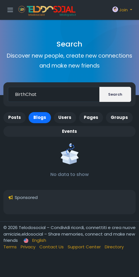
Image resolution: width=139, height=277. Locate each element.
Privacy (29, 247)
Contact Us (52, 247)
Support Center (85, 247)
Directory (114, 247)
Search (115, 94)
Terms (10, 247)
